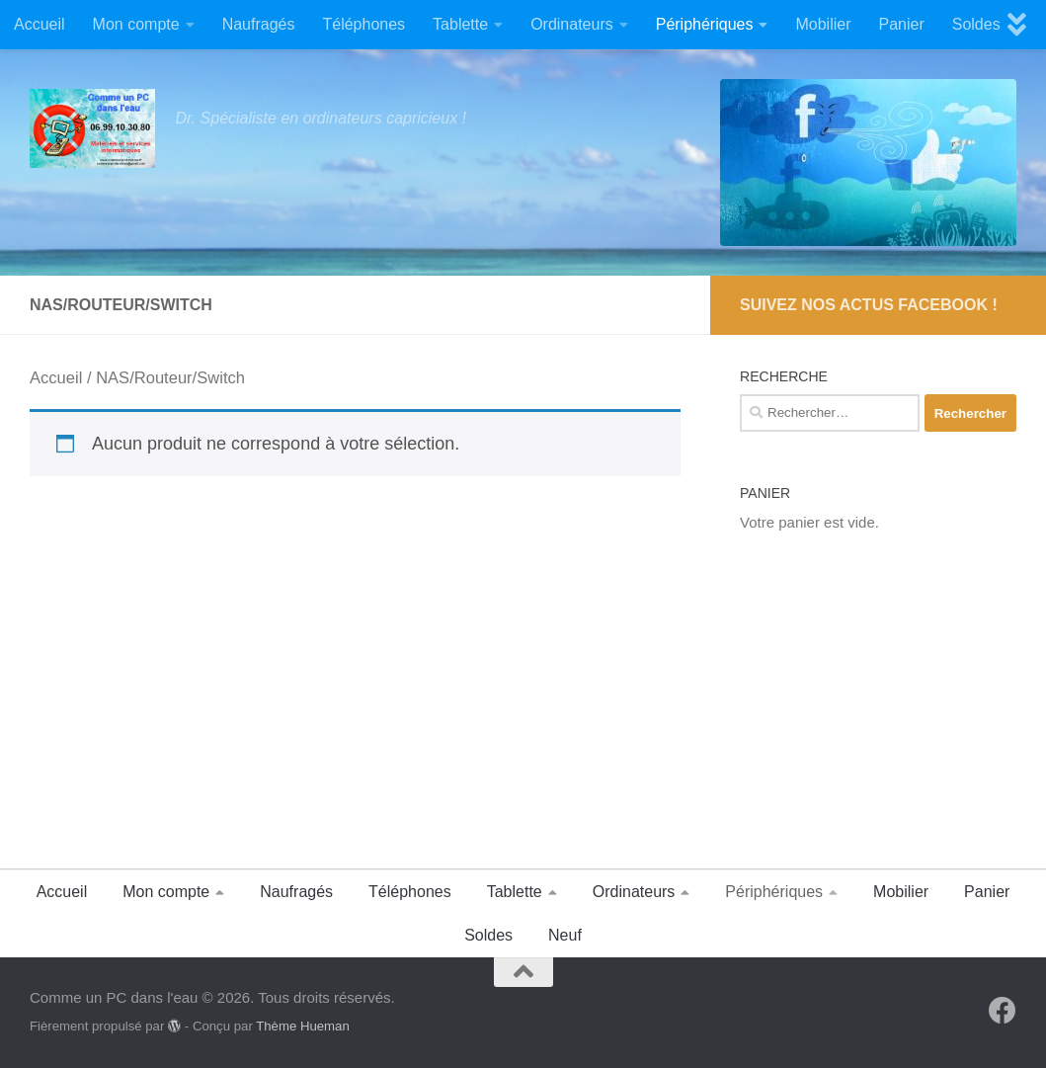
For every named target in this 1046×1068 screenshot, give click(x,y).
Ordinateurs (571, 24)
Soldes (976, 24)
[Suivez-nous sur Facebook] (1002, 1011)
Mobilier (822, 24)
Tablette (460, 24)
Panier (901, 24)
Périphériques (705, 24)
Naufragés (258, 24)
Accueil (39, 24)
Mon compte (136, 24)
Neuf (565, 935)
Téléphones (363, 24)
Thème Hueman (303, 1026)
